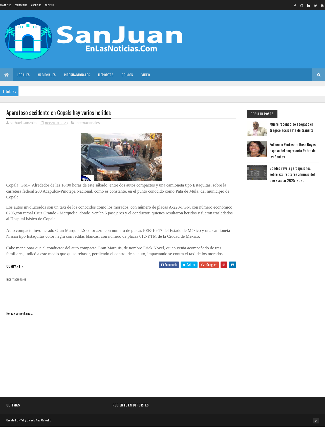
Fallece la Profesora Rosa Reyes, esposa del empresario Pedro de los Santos (293, 150)
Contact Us (21, 5)
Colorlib (46, 420)
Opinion (127, 74)
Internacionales (77, 74)
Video (145, 74)
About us (36, 5)
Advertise (5, 5)
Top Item (49, 5)
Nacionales (47, 74)
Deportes (105, 74)
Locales (23, 74)
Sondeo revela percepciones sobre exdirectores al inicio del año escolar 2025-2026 (292, 174)
